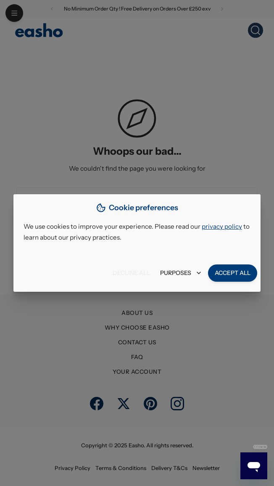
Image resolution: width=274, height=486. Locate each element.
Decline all (131, 273)
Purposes (181, 273)
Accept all (232, 273)
